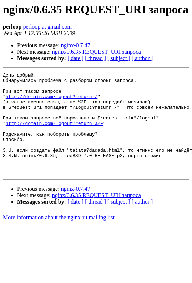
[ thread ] (95, 58)
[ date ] (75, 58)
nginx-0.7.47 (75, 45)
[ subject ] (118, 58)
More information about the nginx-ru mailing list (59, 238)
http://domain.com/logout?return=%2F (54, 134)
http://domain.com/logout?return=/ (51, 101)
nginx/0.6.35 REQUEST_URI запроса (96, 52)
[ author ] (142, 58)
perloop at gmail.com (47, 27)
